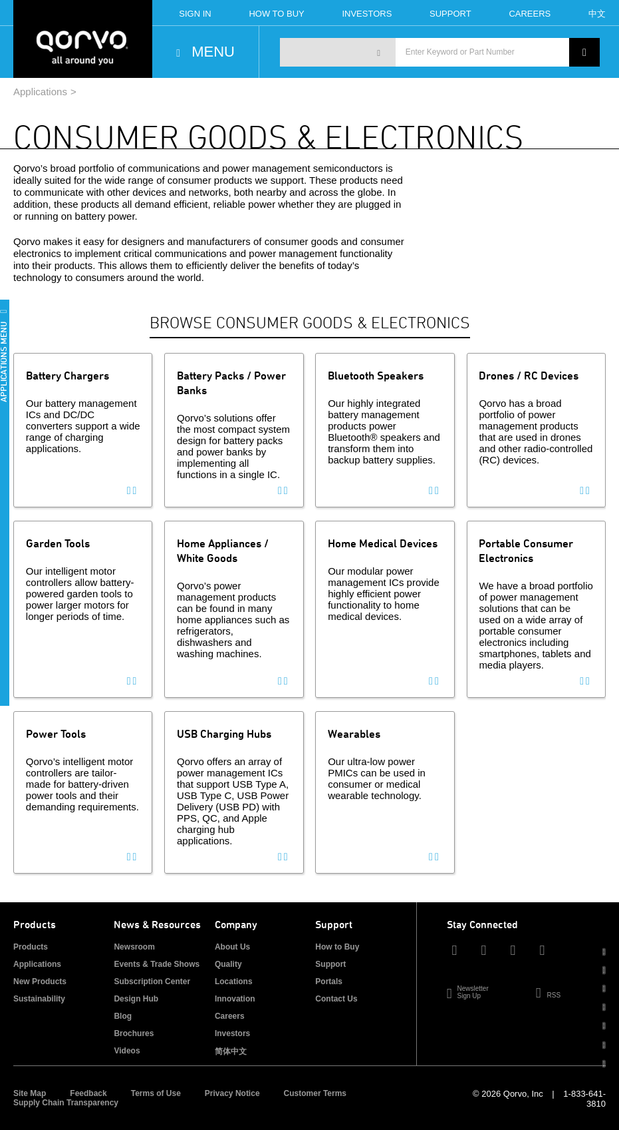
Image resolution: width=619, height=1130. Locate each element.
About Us (232, 947)
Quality (228, 964)
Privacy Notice (232, 1093)
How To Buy (276, 14)
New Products (39, 981)
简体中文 (231, 1051)
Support (450, 14)
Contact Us (336, 998)
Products (30, 947)
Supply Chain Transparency (65, 1102)
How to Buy (337, 947)
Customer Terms (315, 1093)
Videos (127, 1050)
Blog (123, 1016)
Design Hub (136, 998)
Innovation (235, 998)
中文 (597, 14)
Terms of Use (156, 1093)
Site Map (29, 1093)
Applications (40, 91)
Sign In (195, 14)
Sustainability (39, 998)
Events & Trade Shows (156, 964)
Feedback (88, 1093)
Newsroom (134, 947)
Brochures (134, 1033)
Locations (234, 981)
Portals (328, 981)
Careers (530, 14)
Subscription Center (152, 981)
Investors (367, 14)
